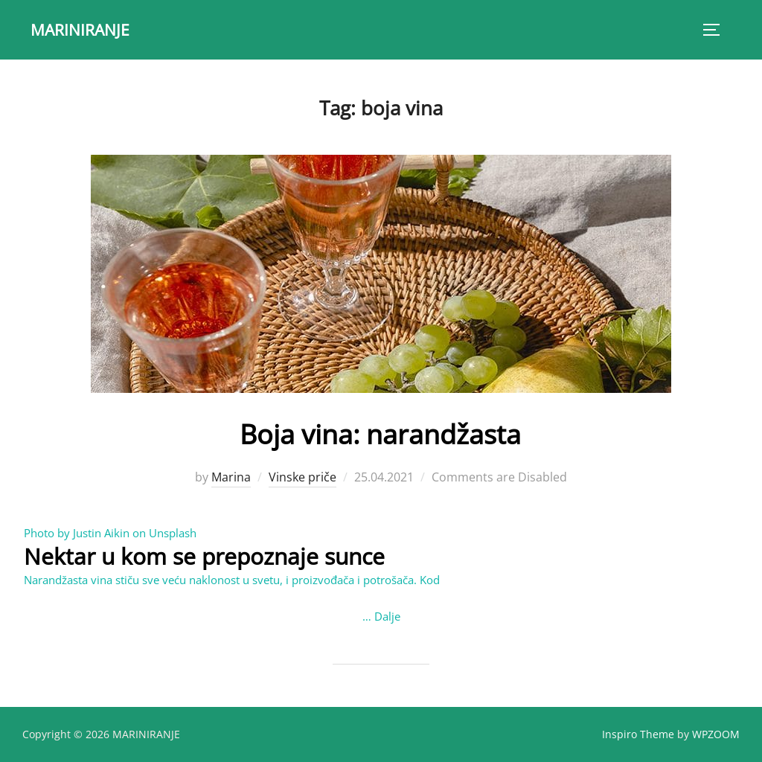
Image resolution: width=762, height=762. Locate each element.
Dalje (387, 616)
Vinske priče (302, 477)
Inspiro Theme (638, 733)
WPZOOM (716, 733)
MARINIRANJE (83, 29)
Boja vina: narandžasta (380, 432)
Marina (231, 477)
